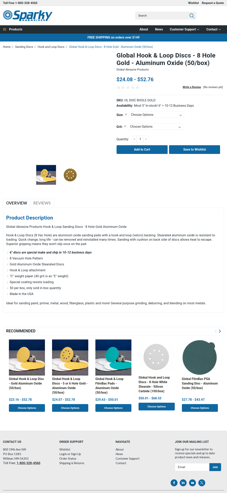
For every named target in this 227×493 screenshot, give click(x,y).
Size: (122, 115)
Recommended (21, 331)
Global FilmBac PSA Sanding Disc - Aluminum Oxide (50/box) (200, 383)
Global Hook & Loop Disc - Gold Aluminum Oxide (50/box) (26, 383)
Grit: (121, 127)
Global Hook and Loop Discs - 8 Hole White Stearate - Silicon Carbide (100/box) (154, 384)
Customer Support (184, 29)
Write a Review (192, 87)
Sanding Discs (24, 46)
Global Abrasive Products (133, 69)
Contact (213, 29)
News (159, 29)
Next (219, 331)
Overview (16, 203)
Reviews (42, 203)
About (144, 29)
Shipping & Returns (71, 463)
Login (63, 453)
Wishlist (193, 3)
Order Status (67, 458)
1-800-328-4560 (26, 3)
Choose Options (27, 408)
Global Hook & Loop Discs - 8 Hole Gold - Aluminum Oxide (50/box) (111, 46)
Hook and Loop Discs (51, 46)
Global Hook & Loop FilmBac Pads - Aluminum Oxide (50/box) (109, 385)
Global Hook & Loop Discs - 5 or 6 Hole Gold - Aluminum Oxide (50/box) (69, 385)
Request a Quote (213, 3)
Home (6, 46)
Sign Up (76, 453)
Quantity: (123, 139)
